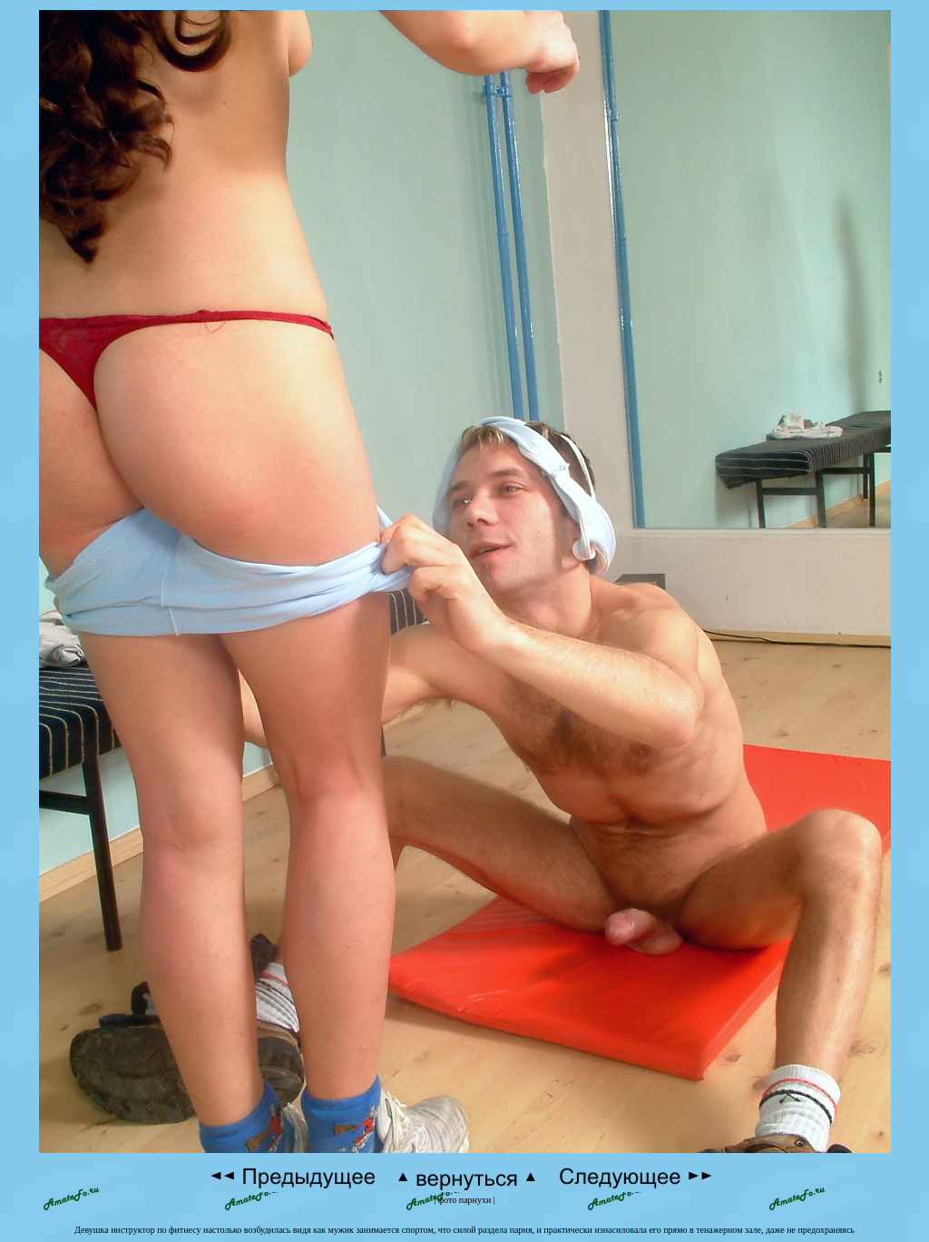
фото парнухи (465, 1200)
